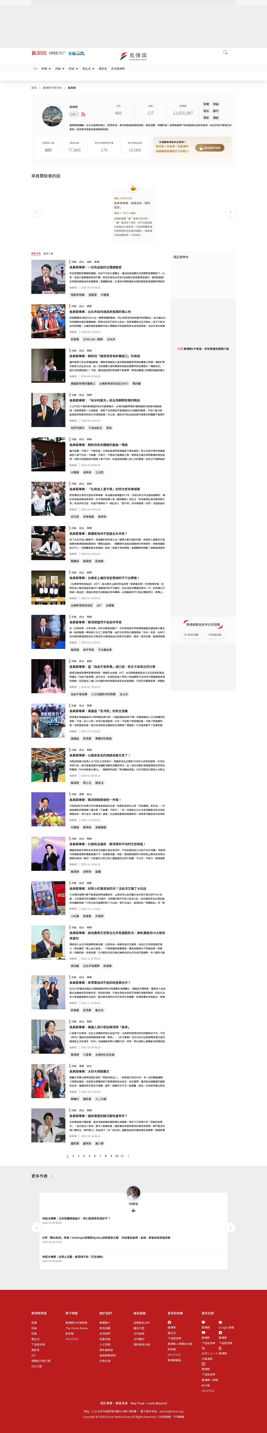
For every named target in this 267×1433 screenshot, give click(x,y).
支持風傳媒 (118, 68)
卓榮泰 (87, 472)
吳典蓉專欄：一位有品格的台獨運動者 (95, 267)
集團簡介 (104, 1323)
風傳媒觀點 (174, 1360)
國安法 (99, 783)
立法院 (99, 472)
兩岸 (206, 118)
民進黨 (75, 339)
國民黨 (87, 1099)
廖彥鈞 (102, 516)
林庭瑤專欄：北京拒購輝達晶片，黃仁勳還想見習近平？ (76, 1218)
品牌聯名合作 (142, 1323)
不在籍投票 (105, 650)
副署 (98, 871)
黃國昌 (75, 738)
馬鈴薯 (136, 383)
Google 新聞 (226, 1327)
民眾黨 (87, 738)
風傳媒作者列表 (52, 88)
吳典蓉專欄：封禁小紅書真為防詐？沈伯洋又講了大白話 (107, 888)
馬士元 (87, 783)
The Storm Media (76, 1328)
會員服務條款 (107, 1355)
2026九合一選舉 (93, 339)
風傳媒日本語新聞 (76, 1323)
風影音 (103, 68)
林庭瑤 (133, 1203)
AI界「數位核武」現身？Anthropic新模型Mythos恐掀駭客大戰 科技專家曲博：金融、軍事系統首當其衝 (106, 1237)
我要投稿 (104, 1339)
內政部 (99, 916)
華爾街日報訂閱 (40, 1361)
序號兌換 (104, 1361)
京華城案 (88, 516)
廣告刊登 (139, 1328)
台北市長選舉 (91, 966)
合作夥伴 (139, 1339)
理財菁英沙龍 (142, 1344)
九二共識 (100, 1099)
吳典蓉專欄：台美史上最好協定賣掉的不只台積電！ (104, 577)
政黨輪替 (100, 827)
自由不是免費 (79, 694)
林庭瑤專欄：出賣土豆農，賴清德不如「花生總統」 (73, 1257)
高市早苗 (88, 650)
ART (99, 605)
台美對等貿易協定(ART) (113, 383)
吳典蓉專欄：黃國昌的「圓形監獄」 (132, 205)
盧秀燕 (87, 1143)
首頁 (34, 88)
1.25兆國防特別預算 (103, 694)
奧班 (109, 428)
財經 (73, 68)
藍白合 (99, 1010)
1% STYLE (71, 1339)
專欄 (96, 261)
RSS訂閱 (36, 1366)
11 (122, 1156)
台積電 (110, 605)
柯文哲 (75, 516)
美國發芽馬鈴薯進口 (83, 383)
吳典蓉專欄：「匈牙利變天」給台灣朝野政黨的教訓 (104, 400)
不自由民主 (95, 428)
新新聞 (69, 1333)
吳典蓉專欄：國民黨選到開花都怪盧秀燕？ (98, 1115)
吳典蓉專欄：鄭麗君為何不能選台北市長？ (98, 533)
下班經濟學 (38, 1344)
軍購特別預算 (103, 738)
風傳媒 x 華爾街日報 (180, 1344)
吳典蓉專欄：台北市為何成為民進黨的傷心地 (100, 311)
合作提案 (139, 1333)
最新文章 (36, 253)
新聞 (46, 68)
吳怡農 (75, 966)
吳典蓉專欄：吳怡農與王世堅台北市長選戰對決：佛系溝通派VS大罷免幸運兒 (117, 935)
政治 (206, 111)
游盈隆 (93, 295)
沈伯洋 (111, 339)
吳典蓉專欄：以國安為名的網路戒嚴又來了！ (100, 755)
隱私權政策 (106, 1350)
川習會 (87, 1054)
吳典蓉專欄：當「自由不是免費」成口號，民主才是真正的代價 (112, 666)
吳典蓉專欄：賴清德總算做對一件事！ (95, 799)
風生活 (88, 68)
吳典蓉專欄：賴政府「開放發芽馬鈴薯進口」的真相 (104, 356)
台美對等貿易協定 (82, 605)
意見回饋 (104, 1328)
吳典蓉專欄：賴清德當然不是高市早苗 (95, 622)
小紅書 (75, 916)
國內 (215, 111)
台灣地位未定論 (104, 1054)
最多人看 (48, 253)
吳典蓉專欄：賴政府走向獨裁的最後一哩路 (98, 444)
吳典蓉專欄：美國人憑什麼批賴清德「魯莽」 (100, 1027)
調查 (215, 118)
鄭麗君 (75, 561)
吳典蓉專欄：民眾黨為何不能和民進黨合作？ (100, 982)
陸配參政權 (77, 295)
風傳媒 (172, 1327)
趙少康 (99, 1143)
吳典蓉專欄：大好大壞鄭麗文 (89, 1071)
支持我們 (104, 1333)
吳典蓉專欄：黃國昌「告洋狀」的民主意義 (98, 711)
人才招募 (104, 1344)
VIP (35, 68)
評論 (60, 68)
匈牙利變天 (77, 428)
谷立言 (124, 694)
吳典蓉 (73, 287)
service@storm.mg (171, 1411)
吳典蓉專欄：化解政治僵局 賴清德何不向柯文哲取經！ (107, 844)
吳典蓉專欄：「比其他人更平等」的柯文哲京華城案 (104, 489)
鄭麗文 (75, 1099)
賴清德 (87, 561)
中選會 (105, 295)
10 (116, 1156)
